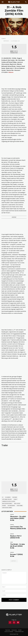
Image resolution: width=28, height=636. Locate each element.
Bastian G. (6, 40)
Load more (14, 561)
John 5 (15, 499)
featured (14, 497)
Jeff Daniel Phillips (7, 499)
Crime (11, 542)
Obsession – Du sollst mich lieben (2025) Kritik (18, 518)
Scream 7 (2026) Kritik (16, 555)
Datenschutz (14, 630)
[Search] (26, 2)
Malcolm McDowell (7, 503)
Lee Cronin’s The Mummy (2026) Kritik (18, 527)
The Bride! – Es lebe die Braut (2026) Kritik (17, 546)
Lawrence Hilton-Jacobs (8, 501)
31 (2, 497)
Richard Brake (11, 505)
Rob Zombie (19, 505)
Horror (3, 38)
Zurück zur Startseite (9, 631)
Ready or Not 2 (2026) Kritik (15, 537)
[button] (2, 2)
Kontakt (19, 630)
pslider (4, 505)
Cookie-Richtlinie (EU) (19, 631)
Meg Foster (17, 503)
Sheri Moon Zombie (7, 507)
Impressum (7, 630)
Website (11, 72)
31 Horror (7, 497)
